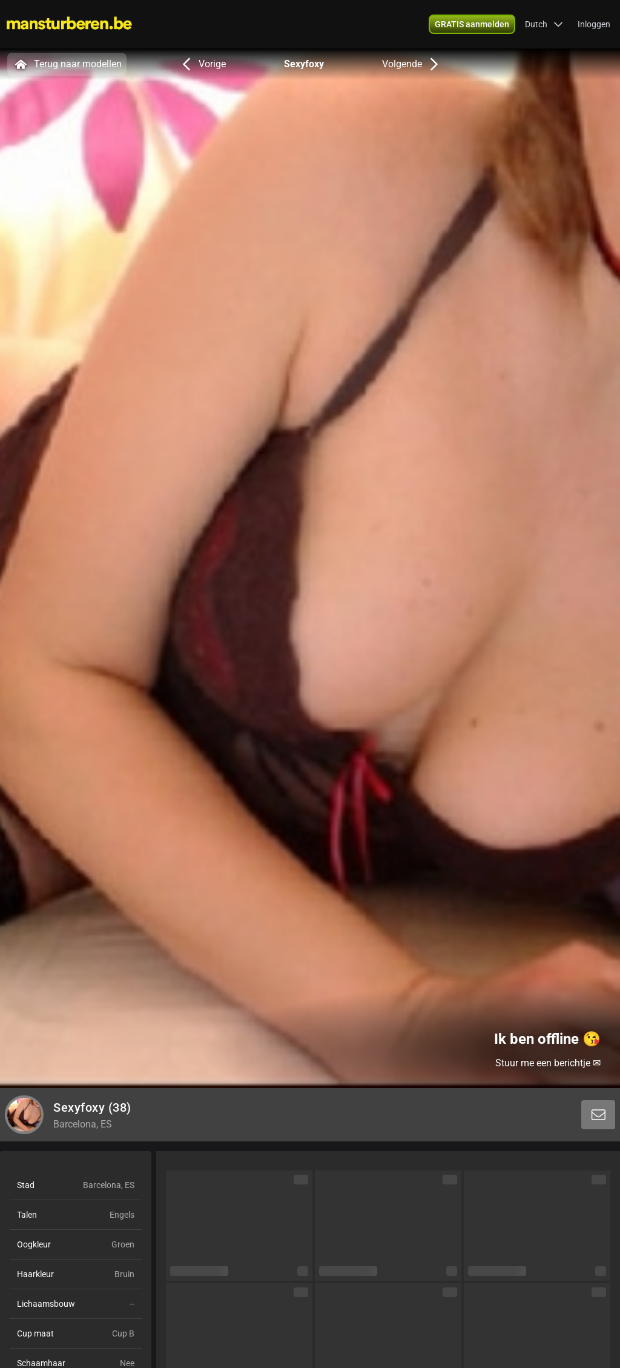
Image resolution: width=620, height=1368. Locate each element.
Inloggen (594, 24)
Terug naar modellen (67, 64)
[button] (544, 24)
